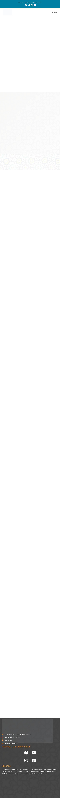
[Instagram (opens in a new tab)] (28, 5)
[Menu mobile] (54, 12)
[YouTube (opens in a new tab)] (34, 5)
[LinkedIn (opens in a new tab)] (31, 5)
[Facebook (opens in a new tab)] (25, 5)
